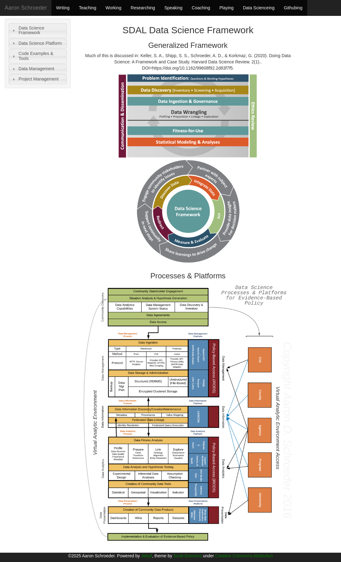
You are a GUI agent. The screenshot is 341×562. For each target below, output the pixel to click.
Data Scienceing (259, 7)
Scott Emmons (187, 555)
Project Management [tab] (35, 79)
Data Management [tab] (32, 68)
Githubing (293, 7)
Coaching (201, 7)
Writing (62, 7)
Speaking (173, 7)
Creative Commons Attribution (244, 555)
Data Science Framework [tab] (27, 30)
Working (113, 7)
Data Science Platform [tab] (36, 43)
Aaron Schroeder (26, 8)
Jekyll (146, 555)
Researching (143, 7)
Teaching (87, 7)
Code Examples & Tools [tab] (32, 56)
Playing (226, 7)
